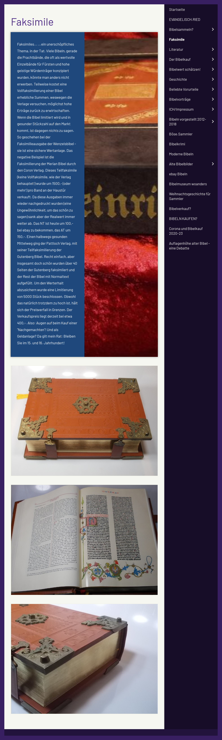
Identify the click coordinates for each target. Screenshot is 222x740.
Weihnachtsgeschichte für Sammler (190, 196)
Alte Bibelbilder (181, 164)
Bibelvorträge (180, 99)
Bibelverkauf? (180, 208)
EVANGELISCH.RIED (184, 19)
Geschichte (178, 79)
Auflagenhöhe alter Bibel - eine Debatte (189, 245)
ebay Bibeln (178, 174)
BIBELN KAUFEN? (183, 218)
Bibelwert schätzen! (185, 69)
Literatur (176, 49)
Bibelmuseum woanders (188, 184)
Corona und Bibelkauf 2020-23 (186, 230)
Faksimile (176, 39)
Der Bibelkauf (180, 59)
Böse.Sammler (181, 134)
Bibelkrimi (177, 144)
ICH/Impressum (181, 109)
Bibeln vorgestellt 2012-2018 (187, 121)
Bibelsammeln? (181, 29)
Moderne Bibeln (181, 154)
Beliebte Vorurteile (183, 89)
